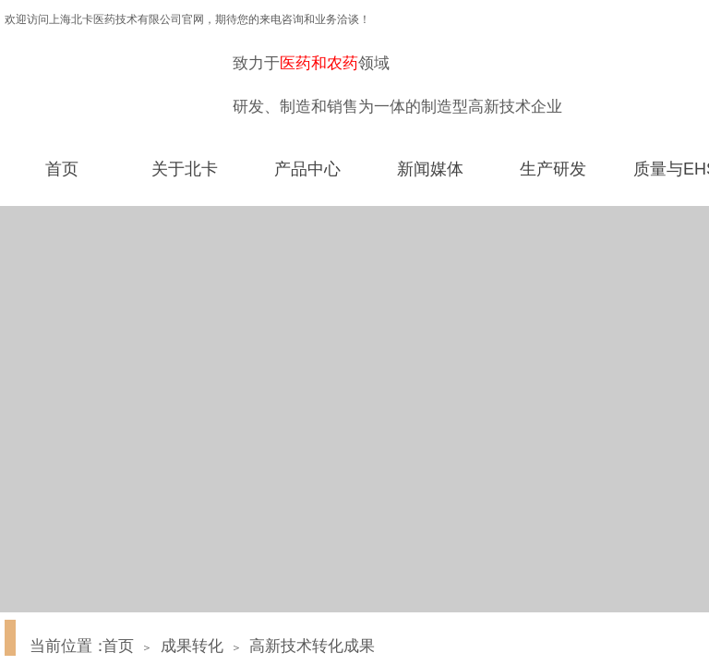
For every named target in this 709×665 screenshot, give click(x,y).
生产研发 (553, 169)
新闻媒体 (430, 169)
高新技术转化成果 (312, 646)
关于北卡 (184, 169)
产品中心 (307, 169)
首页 (61, 169)
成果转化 (192, 646)
